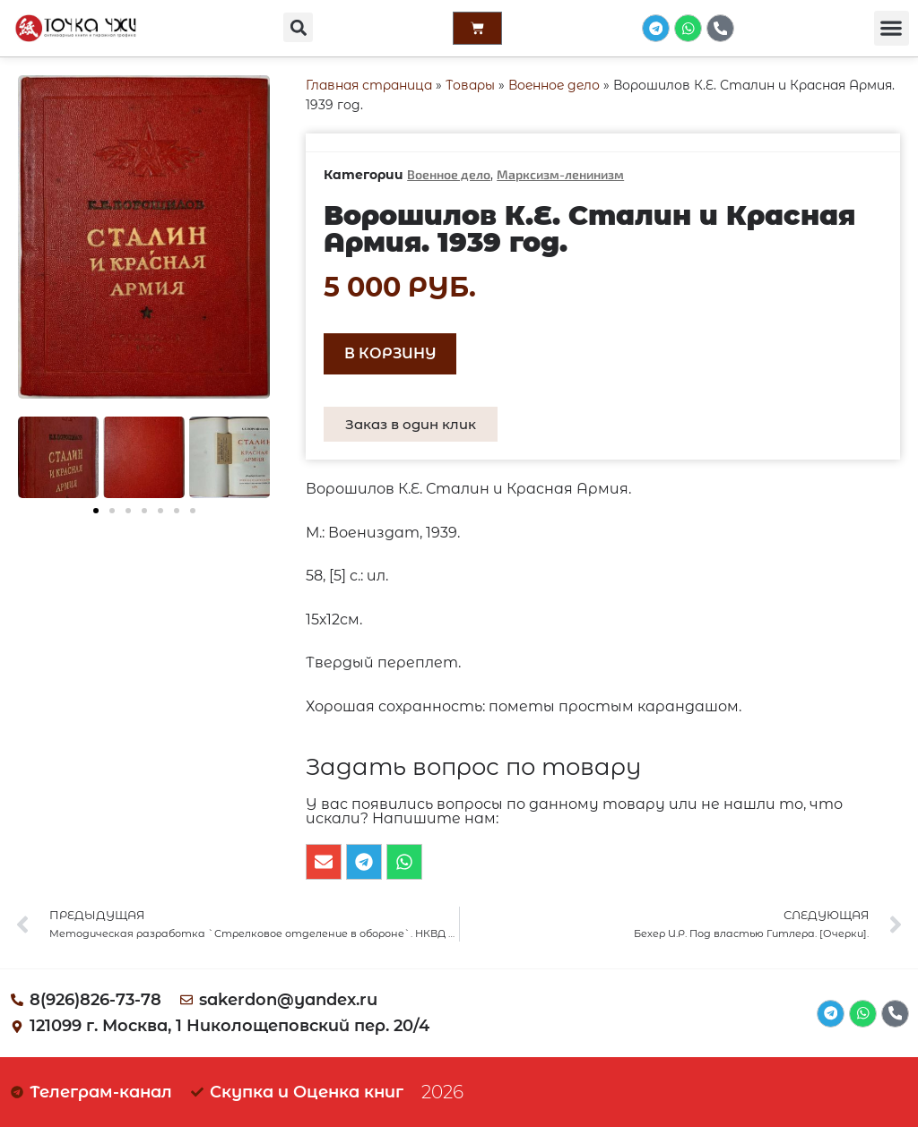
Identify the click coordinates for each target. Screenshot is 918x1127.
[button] (297, 27)
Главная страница (369, 85)
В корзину (390, 353)
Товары (470, 85)
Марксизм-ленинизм (560, 174)
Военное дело (554, 85)
